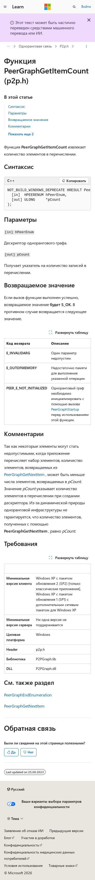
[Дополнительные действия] (86, 46)
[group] (47, 197)
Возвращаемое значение (28, 119)
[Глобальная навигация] (5, 6)
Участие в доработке (38, 837)
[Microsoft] (47, 7)
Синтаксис (16, 106)
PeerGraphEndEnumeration (28, 694)
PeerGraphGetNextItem (24, 474)
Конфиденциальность (21, 845)
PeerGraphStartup (65, 409)
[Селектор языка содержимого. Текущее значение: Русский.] (15, 789)
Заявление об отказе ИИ (23, 830)
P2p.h (64, 46)
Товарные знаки (61, 865)
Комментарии (19, 126)
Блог (7, 837)
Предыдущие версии (66, 830)
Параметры (17, 113)
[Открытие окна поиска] (74, 6)
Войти (86, 6)
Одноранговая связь (35, 46)
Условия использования (23, 865)
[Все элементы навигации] (8, 46)
